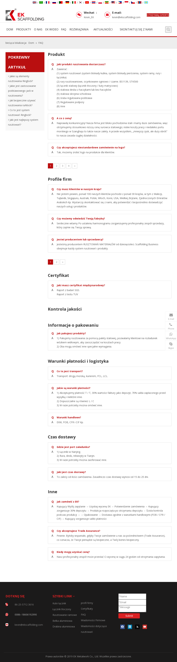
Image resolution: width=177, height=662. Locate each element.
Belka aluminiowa (62, 620)
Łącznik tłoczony (62, 609)
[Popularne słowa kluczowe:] (168, 29)
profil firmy (87, 603)
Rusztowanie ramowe (65, 615)
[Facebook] (122, 626)
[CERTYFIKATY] (8, 643)
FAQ (83, 614)
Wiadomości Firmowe (93, 620)
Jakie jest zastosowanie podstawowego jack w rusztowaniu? (22, 90)
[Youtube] (145, 626)
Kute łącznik (59, 603)
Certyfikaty (87, 608)
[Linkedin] (130, 626)
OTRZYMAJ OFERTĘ (158, 15)
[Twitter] (137, 626)
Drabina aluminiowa (64, 626)
